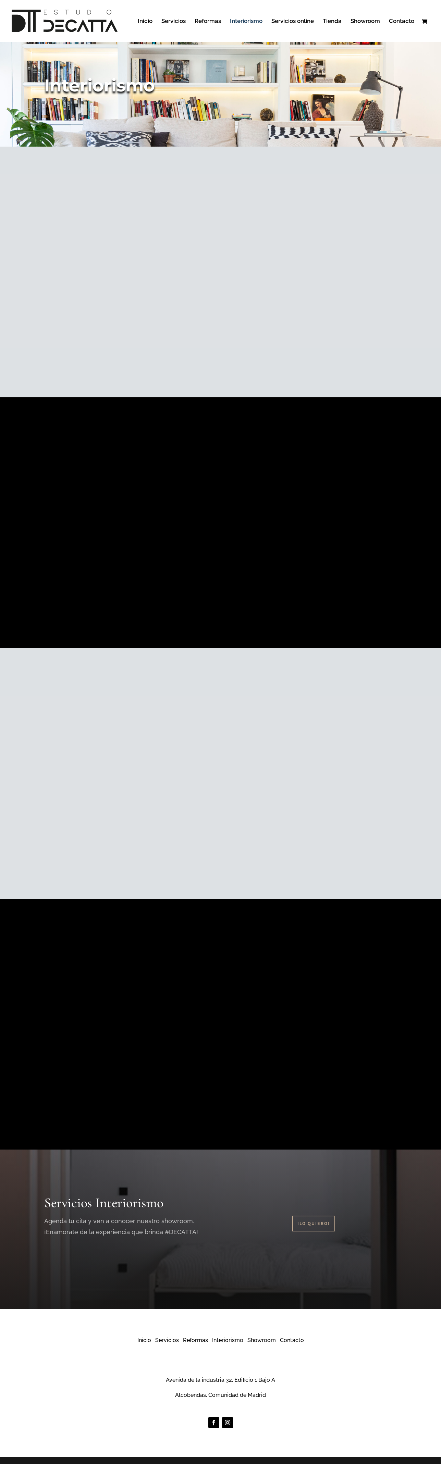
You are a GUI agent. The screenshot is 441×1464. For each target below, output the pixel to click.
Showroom (365, 21)
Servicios (173, 21)
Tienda (332, 21)
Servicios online (292, 21)
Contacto (401, 21)
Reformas (208, 21)
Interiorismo (246, 21)
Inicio (145, 21)
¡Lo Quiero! (313, 1223)
